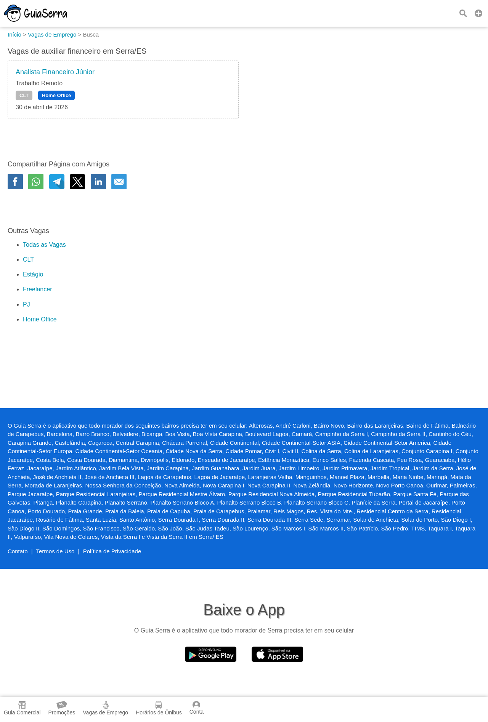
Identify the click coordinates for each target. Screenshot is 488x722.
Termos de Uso (55, 551)
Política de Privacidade (112, 551)
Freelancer (37, 289)
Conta (196, 708)
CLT (24, 95)
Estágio (33, 274)
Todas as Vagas (44, 244)
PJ (26, 304)
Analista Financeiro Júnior (55, 72)
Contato (18, 551)
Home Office (56, 95)
